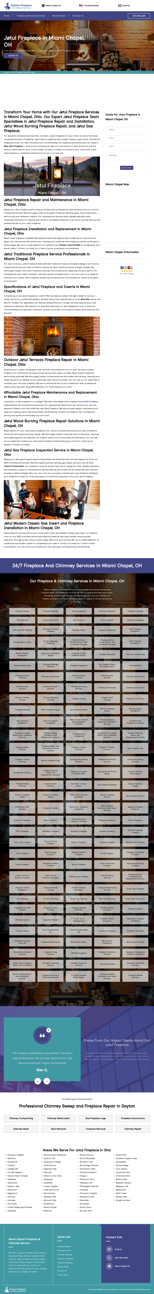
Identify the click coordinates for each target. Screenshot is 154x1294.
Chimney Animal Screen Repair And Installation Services (107, 642)
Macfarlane (49, 1193)
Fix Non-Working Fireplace (51, 642)
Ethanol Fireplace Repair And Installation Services (107, 722)
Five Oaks (12, 1203)
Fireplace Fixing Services (50, 953)
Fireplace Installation (107, 630)
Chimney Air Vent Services (22, 808)
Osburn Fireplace (79, 842)
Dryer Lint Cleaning (79, 899)
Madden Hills (50, 1197)
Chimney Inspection (107, 611)
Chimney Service (79, 611)
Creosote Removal (50, 620)
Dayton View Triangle (17, 1176)
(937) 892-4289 (139, 16)
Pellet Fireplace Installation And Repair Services (107, 808)
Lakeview (48, 1183)
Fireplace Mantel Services (135, 976)
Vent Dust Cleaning (107, 899)
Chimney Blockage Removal (50, 665)
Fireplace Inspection (78, 665)
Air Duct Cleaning (50, 899)
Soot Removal (79, 620)
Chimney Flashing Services (22, 698)
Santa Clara (85, 1207)
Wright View (121, 1197)
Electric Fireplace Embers (107, 796)
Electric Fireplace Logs (50, 760)
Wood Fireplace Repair (50, 710)
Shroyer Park (86, 1210)
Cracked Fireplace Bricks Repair (78, 976)
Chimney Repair (107, 620)
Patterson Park (87, 1179)
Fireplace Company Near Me (22, 942)
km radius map (127, 214)
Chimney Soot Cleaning (22, 630)
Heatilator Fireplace (50, 831)
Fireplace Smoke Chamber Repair (79, 654)
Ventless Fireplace (78, 953)
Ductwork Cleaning (107, 931)
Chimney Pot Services (107, 688)
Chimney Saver (135, 665)
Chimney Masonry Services (50, 698)
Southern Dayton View (126, 1158)
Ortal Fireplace (107, 853)
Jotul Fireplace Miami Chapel (23, 72)
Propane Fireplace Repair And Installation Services (22, 735)
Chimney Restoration (22, 665)
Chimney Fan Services (135, 688)
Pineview (84, 1190)
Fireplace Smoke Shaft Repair (50, 654)
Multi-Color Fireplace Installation (79, 808)
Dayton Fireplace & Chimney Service (118, 1289)
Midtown (48, 1210)
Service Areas (58, 16)
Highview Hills (50, 1169)
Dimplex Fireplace (107, 842)
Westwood (121, 1190)
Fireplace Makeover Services (79, 964)
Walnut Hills (121, 1179)
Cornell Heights (14, 1172)
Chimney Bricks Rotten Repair (107, 773)
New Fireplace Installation (135, 630)
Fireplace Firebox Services (79, 748)
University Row (123, 1176)
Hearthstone (50, 1165)
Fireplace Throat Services (22, 760)
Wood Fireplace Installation (135, 710)
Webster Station (123, 1183)
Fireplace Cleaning (135, 611)
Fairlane (11, 1197)
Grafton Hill (49, 1158)
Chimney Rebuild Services (51, 889)
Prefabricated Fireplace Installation (135, 722)
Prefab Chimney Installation (79, 889)
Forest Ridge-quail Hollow (19, 1207)
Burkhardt (12, 1162)
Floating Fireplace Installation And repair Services (107, 976)
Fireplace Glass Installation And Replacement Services (50, 735)
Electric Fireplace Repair (107, 710)
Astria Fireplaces (135, 820)
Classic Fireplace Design (135, 785)
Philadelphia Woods (89, 1186)
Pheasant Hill (86, 1183)
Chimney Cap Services (50, 676)
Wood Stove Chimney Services (22, 953)
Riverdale (84, 1200)
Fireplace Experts (135, 909)
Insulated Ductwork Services (135, 964)
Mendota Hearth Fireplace (79, 853)
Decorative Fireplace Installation (135, 920)
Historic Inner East (53, 1176)
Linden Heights (51, 1186)
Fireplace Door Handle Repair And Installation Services (107, 735)
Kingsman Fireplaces (107, 820)
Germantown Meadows (55, 1155)
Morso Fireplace (79, 864)
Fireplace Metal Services (22, 748)
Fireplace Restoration (22, 642)
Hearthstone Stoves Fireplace (135, 864)
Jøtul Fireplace (22, 853)
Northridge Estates (89, 1165)
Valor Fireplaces (50, 820)
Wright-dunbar (123, 1200)
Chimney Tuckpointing (135, 654)
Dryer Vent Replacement (78, 920)
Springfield (121, 1162)
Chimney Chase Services (78, 676)
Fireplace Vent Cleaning (107, 698)
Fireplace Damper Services (107, 748)
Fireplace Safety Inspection (107, 920)
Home (7, 16)
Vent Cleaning (22, 899)
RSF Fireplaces (22, 831)
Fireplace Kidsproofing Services (107, 889)
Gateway (11, 1210)
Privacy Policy (62, 1275)
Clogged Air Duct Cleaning (50, 909)
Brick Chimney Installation (135, 642)
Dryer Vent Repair (50, 920)
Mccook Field (50, 1200)
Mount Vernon (87, 1155)
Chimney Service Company (107, 909)
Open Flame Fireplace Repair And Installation (22, 964)
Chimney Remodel (107, 964)
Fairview (11, 1200)
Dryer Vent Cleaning (135, 889)
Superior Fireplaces (22, 820)
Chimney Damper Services (50, 687)
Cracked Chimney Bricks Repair (135, 773)
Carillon (11, 1165)
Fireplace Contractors (135, 699)
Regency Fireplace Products (135, 808)
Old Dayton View (87, 1169)
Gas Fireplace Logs (135, 748)
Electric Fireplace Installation (50, 722)
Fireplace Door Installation (79, 735)
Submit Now (126, 168)
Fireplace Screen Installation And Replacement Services (135, 876)
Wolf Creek (121, 1193)
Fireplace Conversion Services (107, 953)
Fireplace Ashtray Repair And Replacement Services (135, 735)
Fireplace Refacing (107, 654)
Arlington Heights (15, 1155)
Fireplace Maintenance (50, 942)
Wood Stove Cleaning (135, 942)
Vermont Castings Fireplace (135, 831)
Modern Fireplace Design (22, 796)
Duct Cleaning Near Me (50, 931)
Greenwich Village (52, 1162)
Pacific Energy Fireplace (50, 853)
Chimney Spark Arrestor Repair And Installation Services (78, 642)
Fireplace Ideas (22, 931)
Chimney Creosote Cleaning (50, 630)
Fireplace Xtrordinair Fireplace (135, 853)
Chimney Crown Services (22, 676)
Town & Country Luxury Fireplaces (78, 820)
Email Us (123, 5)
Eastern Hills (13, 1186)
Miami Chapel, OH (122, 1266)
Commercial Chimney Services (79, 760)
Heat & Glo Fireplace (22, 842)
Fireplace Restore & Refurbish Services (50, 976)
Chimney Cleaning (50, 611)
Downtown (12, 1183)
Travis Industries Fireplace (107, 864)
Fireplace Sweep (79, 699)
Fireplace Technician (135, 931)
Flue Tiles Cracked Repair (78, 785)
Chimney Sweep (22, 611)
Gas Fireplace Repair (78, 710)
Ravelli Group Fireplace (78, 877)
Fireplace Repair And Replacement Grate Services (50, 748)
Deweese (11, 1179)
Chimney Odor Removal (50, 785)
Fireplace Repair (79, 630)
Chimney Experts (22, 920)
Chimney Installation (135, 620)
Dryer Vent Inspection (135, 899)
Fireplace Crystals (50, 808)
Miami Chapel (50, 1207)
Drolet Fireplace (22, 864)
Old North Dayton (88, 1172)
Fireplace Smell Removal (22, 785)
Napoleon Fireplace (79, 831)
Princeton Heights (88, 1193)
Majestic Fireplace (107, 831)
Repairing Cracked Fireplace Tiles (79, 773)
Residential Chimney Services (107, 760)
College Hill (12, 1169)
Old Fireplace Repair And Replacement (107, 665)
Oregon (83, 1176)
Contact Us (78, 16)
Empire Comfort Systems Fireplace (22, 876)
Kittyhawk (48, 1179)
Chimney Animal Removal (107, 876)
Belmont (11, 1158)
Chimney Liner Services (22, 687)
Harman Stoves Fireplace (50, 842)
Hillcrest (47, 1172)
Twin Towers (121, 1169)
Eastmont (12, 1190)
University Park (123, 1172)
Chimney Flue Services (135, 676)
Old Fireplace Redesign (107, 785)
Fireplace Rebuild (22, 710)
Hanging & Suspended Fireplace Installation (135, 953)
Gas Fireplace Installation (22, 722)
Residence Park (87, 1197)
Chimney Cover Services (107, 676)
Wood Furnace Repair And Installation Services (79, 722)
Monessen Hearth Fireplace (50, 864)
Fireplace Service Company (79, 909)
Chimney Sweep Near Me (79, 931)
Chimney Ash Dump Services (79, 687)
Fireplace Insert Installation (22, 889)
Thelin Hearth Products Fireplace (51, 876)
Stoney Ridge (122, 1165)
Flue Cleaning (22, 620)
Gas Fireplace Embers (135, 796)
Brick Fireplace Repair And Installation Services (22, 976)
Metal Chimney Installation (22, 654)
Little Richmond (51, 1190)
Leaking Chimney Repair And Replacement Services (50, 772)
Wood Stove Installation (107, 942)
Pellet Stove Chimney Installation (79, 796)
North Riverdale (87, 1158)
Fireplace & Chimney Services (31, 16)
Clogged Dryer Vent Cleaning (22, 909)
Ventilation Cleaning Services (50, 964)
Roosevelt (84, 1203)
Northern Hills (86, 1162)
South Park (121, 1155)
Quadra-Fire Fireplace (135, 842)
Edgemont (12, 1193)
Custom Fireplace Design (50, 796)
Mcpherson (49, 1203)
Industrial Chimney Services (135, 760)
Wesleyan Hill (122, 1186)
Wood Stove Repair (79, 942)
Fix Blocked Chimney (22, 773)
